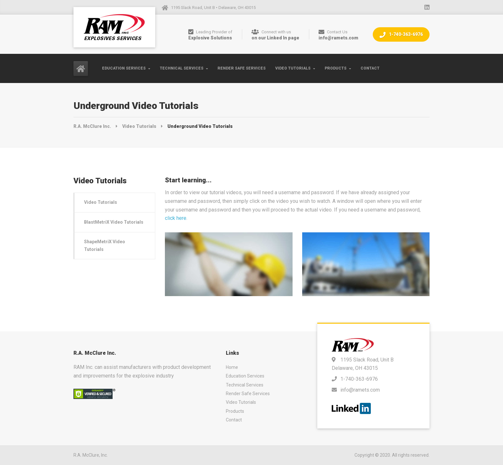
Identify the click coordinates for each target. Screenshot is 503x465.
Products (335, 68)
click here (175, 218)
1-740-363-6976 (401, 35)
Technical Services (181, 68)
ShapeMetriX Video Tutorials (104, 245)
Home (232, 367)
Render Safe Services (241, 68)
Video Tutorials (293, 68)
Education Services (124, 68)
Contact (370, 68)
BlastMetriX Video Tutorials (113, 222)
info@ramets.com (360, 390)
